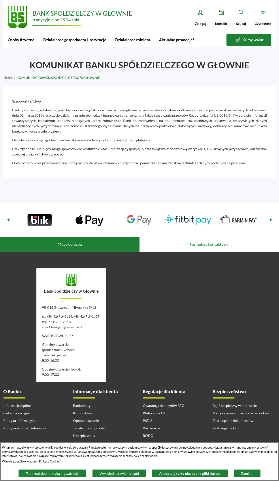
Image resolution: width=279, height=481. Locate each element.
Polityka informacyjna (19, 420)
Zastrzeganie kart (226, 428)
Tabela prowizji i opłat (89, 428)
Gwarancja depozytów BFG (163, 405)
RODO (148, 435)
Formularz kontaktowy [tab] (209, 244)
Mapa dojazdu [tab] (70, 244)
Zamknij (247, 473)
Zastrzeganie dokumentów (233, 420)
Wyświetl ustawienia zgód (119, 473)
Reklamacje (151, 428)
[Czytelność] (263, 18)
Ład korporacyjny (16, 413)
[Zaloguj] (200, 18)
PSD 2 (147, 420)
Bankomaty (81, 405)
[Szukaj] (241, 18)
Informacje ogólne (17, 405)
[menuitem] (21, 40)
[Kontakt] (221, 18)
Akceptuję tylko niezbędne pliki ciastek (190, 473)
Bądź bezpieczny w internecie (235, 405)
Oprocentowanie (86, 420)
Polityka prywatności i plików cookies (241, 413)
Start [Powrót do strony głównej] (8, 78)
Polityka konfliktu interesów (24, 428)
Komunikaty (82, 413)
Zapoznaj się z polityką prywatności (52, 473)
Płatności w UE (154, 413)
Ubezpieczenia (84, 435)
